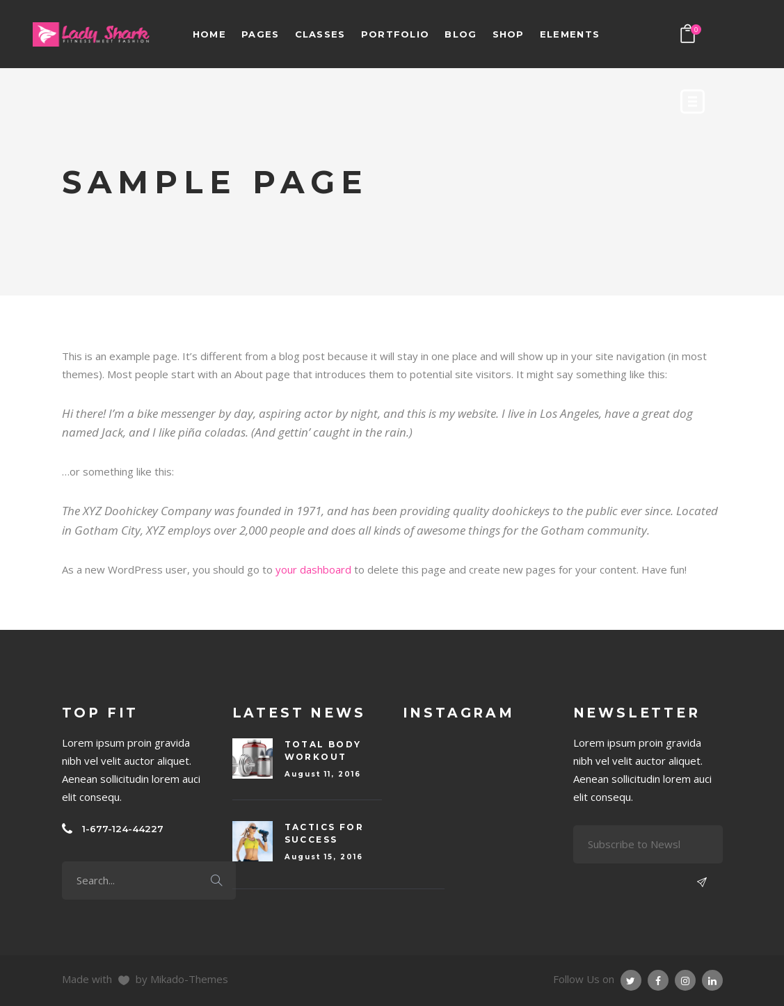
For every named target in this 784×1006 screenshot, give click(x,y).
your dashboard (313, 569)
